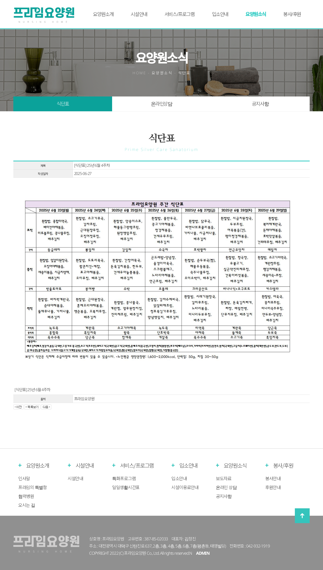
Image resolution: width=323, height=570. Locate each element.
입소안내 (220, 14)
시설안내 (139, 14)
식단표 (63, 103)
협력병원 (26, 496)
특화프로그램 (124, 478)
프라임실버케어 (47, 15)
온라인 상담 (226, 487)
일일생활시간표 (126, 487)
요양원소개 (103, 14)
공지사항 (260, 103)
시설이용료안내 (185, 487)
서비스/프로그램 (179, 14)
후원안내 (273, 487)
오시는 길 (26, 505)
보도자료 (223, 478)
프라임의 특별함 (32, 487)
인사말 (24, 478)
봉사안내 (273, 478)
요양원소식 (255, 14)
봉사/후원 (292, 14)
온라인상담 (161, 103)
